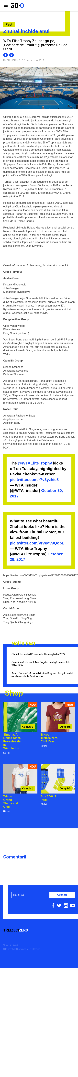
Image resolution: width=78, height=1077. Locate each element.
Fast (9, 24)
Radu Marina (11, 60)
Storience (21, 949)
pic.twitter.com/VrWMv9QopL (37, 543)
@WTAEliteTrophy (35, 463)
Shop (14, 693)
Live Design (34, 949)
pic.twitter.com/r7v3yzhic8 (34, 479)
